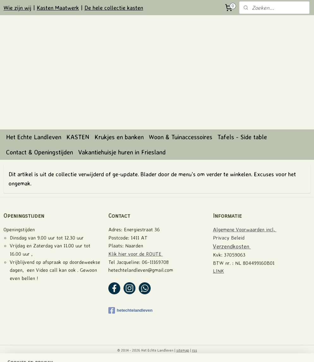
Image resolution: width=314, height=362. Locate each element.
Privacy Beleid (229, 237)
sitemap (182, 350)
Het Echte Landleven (33, 137)
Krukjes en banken (119, 137)
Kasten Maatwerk (58, 7)
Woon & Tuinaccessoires (180, 137)
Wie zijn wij (17, 7)
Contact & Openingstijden (39, 152)
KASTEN (77, 137)
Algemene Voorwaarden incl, (244, 229)
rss (194, 350)
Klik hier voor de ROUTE (135, 254)
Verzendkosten (232, 246)
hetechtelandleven (130, 310)
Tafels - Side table (242, 137)
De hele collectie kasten (113, 7)
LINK (218, 271)
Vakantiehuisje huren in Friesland (122, 152)
